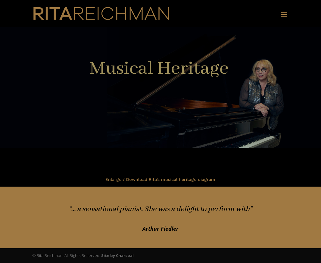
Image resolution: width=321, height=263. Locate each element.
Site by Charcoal (117, 255)
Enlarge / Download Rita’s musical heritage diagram (160, 179)
